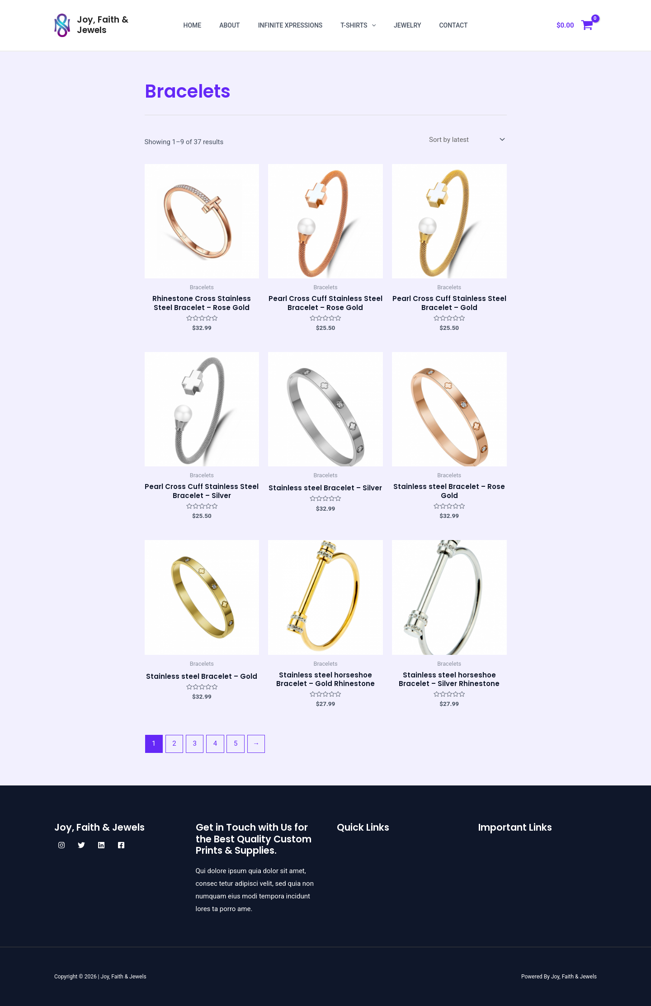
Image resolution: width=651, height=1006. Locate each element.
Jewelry (407, 25)
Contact (453, 25)
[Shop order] (466, 139)
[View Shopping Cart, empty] (575, 26)
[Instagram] (61, 845)
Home (192, 25)
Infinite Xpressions (290, 25)
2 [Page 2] (174, 743)
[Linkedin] (101, 845)
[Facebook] (121, 845)
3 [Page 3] (195, 743)
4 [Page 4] (215, 743)
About (229, 25)
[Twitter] (81, 845)
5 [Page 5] (235, 743)
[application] (372, 25)
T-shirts (358, 25)
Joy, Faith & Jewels (102, 25)
